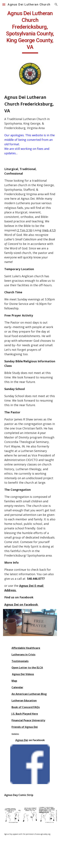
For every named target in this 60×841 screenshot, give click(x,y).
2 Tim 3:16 (24, 230)
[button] (4, 4)
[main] (30, 32)
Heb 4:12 (49, 230)
